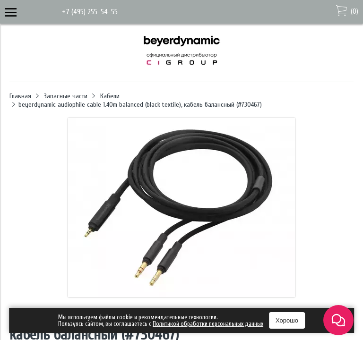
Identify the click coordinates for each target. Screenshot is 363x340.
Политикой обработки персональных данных (208, 323)
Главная (20, 96)
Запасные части (65, 96)
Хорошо (287, 320)
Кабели (110, 96)
